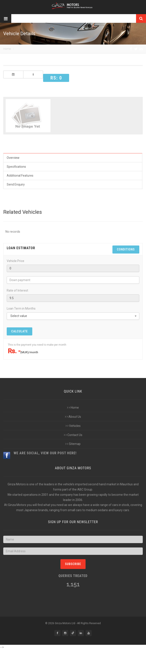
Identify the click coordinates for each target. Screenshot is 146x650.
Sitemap (73, 444)
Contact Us (73, 435)
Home (7, 48)
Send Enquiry (16, 184)
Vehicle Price (15, 261)
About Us (73, 416)
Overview (13, 157)
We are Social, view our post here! (45, 453)
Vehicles (73, 426)
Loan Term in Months (21, 308)
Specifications (16, 166)
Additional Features (20, 175)
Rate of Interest (17, 290)
